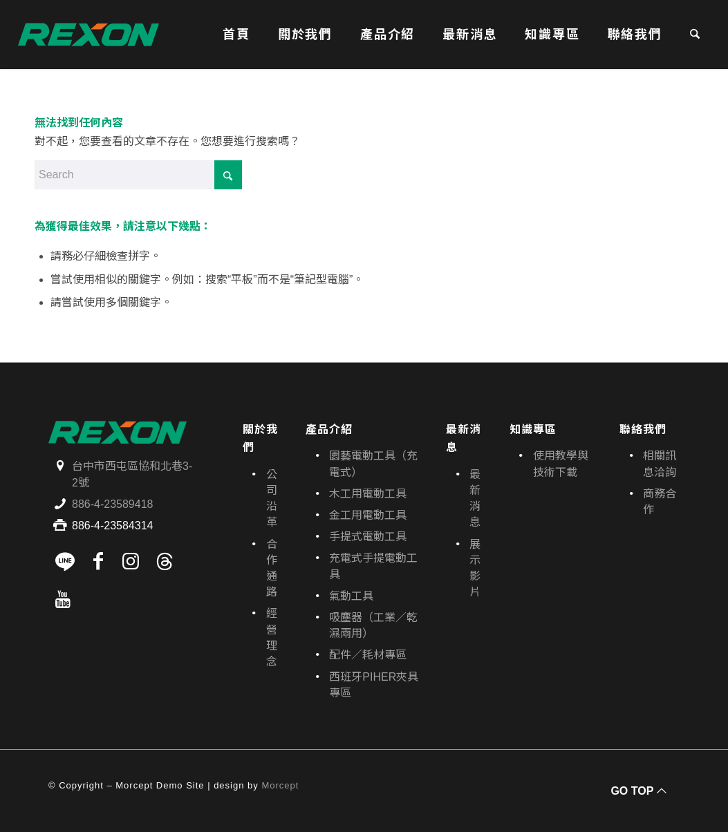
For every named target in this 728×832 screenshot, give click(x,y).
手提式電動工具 (368, 536)
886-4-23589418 (112, 504)
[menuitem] (236, 34)
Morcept (280, 785)
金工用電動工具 (368, 515)
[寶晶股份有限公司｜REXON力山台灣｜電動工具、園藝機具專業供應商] (88, 34)
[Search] (694, 34)
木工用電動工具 (368, 494)
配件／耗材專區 (368, 655)
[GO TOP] (637, 790)
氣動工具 (351, 596)
